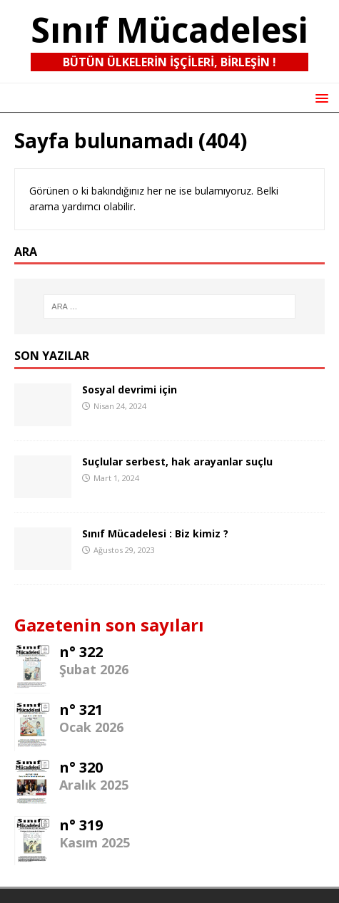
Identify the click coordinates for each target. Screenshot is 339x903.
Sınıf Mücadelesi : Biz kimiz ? (155, 533)
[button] (319, 97)
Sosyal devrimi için (129, 389)
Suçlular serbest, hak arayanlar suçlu (177, 461)
